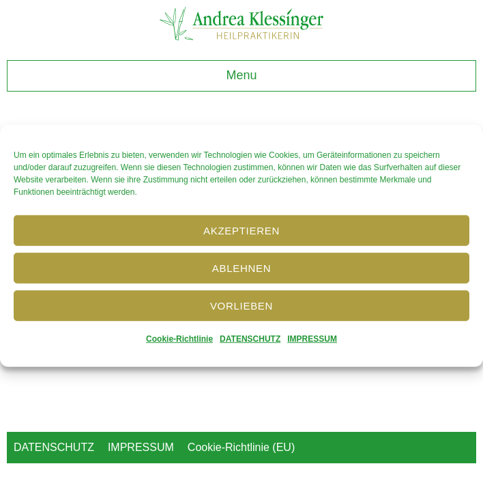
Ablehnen (241, 267)
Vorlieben (241, 305)
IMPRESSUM (312, 339)
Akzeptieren (241, 230)
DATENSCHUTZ (250, 339)
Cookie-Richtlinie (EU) (241, 447)
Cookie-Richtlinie (179, 339)
